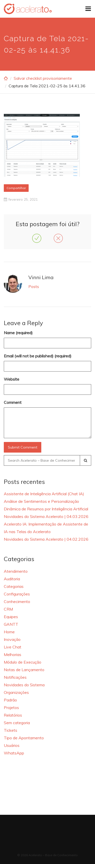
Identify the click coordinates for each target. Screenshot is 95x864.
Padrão (10, 699)
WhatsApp (14, 752)
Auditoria (12, 578)
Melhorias (12, 654)
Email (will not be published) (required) (37, 355)
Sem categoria (17, 722)
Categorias (14, 586)
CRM (8, 609)
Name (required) (18, 332)
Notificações (15, 677)
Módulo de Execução (22, 662)
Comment (13, 402)
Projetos (11, 707)
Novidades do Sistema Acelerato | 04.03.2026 (46, 516)
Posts (33, 286)
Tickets (10, 730)
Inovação (12, 639)
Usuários (12, 745)
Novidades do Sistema (24, 684)
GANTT (11, 624)
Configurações (17, 593)
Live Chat (12, 646)
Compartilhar (16, 188)
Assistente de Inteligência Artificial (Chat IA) (44, 493)
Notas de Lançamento (24, 669)
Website (11, 379)
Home (9, 631)
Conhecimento (17, 601)
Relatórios (13, 715)
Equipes (11, 616)
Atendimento (16, 571)
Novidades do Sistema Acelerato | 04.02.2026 (46, 539)
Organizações (16, 692)
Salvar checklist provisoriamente (43, 78)
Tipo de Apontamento (24, 737)
